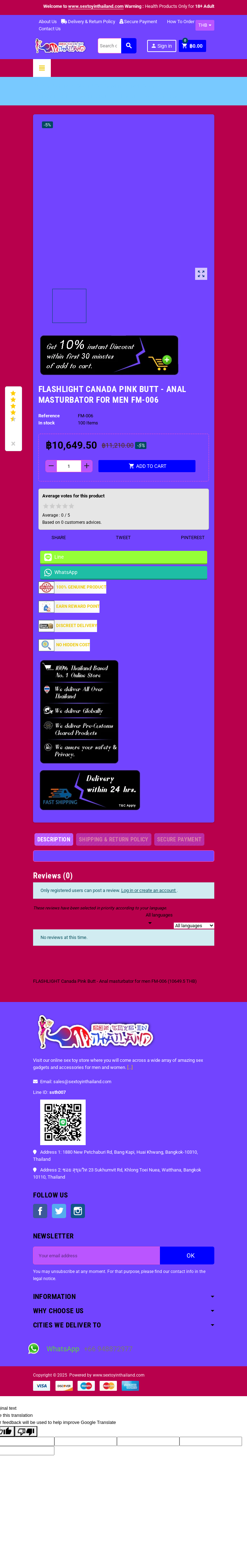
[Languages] (159, 919)
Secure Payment (138, 21)
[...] (130, 1067)
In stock (46, 423)
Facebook (40, 1211)
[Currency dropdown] (204, 25)
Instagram (78, 1211)
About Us (45, 21)
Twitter (59, 1211)
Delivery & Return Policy (88, 21)
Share (54, 537)
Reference (49, 415)
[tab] (54, 839)
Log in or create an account (149, 890)
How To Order (177, 21)
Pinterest (188, 537)
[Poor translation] (26, 1431)
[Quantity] (69, 466)
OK (187, 1255)
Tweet (119, 537)
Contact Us (47, 28)
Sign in (161, 46)
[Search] (117, 45)
